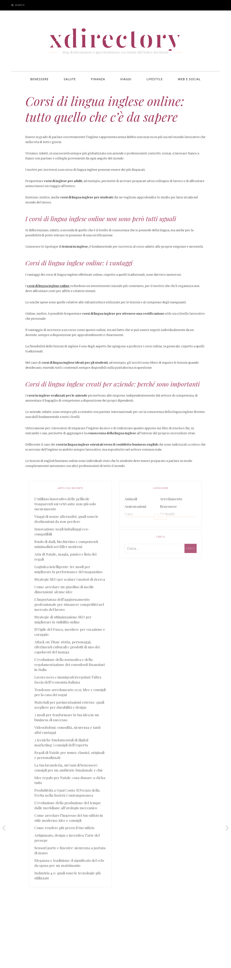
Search (20, 4)
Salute (70, 79)
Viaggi (126, 79)
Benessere (39, 79)
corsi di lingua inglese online (48, 286)
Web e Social (189, 79)
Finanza (98, 79)
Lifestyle (155, 79)
